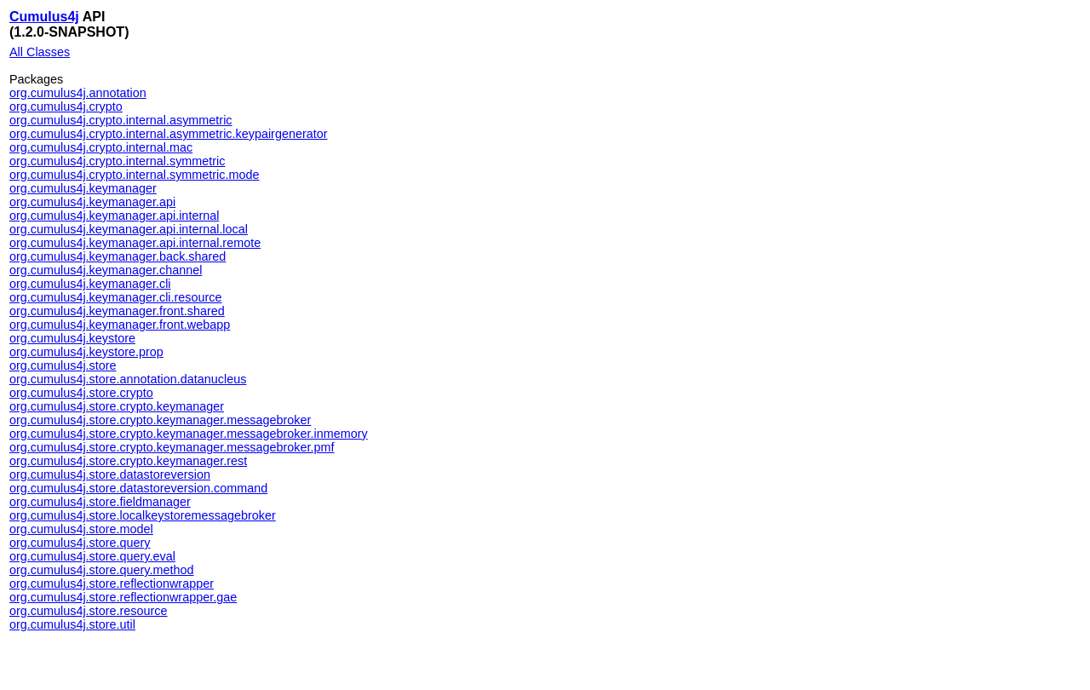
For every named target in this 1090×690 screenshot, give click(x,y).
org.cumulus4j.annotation (77, 93)
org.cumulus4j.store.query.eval (92, 556)
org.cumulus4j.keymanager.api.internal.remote (135, 243)
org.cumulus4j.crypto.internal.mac (100, 147)
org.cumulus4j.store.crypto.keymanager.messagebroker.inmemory (188, 433)
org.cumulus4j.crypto (66, 106)
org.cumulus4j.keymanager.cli (90, 283)
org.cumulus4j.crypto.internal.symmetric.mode (134, 174)
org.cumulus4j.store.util (72, 624)
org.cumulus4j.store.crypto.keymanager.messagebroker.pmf (172, 447)
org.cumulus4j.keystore (72, 338)
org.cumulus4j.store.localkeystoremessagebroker (142, 515)
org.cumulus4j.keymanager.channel (105, 270)
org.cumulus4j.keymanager (83, 188)
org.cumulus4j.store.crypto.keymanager (116, 406)
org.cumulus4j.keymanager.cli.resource (115, 297)
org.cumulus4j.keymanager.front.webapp (119, 324)
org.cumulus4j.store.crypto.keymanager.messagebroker (160, 420)
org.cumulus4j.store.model (81, 529)
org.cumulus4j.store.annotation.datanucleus (127, 379)
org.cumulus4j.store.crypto (81, 393)
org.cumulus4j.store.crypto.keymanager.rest (128, 461)
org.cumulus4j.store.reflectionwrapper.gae (123, 597)
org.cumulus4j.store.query (80, 542)
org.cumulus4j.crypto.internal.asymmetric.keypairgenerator (168, 134)
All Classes (39, 52)
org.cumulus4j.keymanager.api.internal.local (128, 229)
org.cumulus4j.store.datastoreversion (109, 474)
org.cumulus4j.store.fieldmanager (100, 502)
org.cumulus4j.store (63, 365)
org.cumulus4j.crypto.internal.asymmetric (120, 120)
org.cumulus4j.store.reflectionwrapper (111, 583)
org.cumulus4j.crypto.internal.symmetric (117, 161)
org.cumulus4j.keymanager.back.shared (117, 256)
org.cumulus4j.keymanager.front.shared (117, 311)
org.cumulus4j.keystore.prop (86, 352)
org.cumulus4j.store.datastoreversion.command (138, 488)
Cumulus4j (44, 16)
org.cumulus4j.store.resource (88, 611)
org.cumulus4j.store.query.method (101, 570)
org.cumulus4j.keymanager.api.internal (114, 215)
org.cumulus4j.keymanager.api (92, 202)
